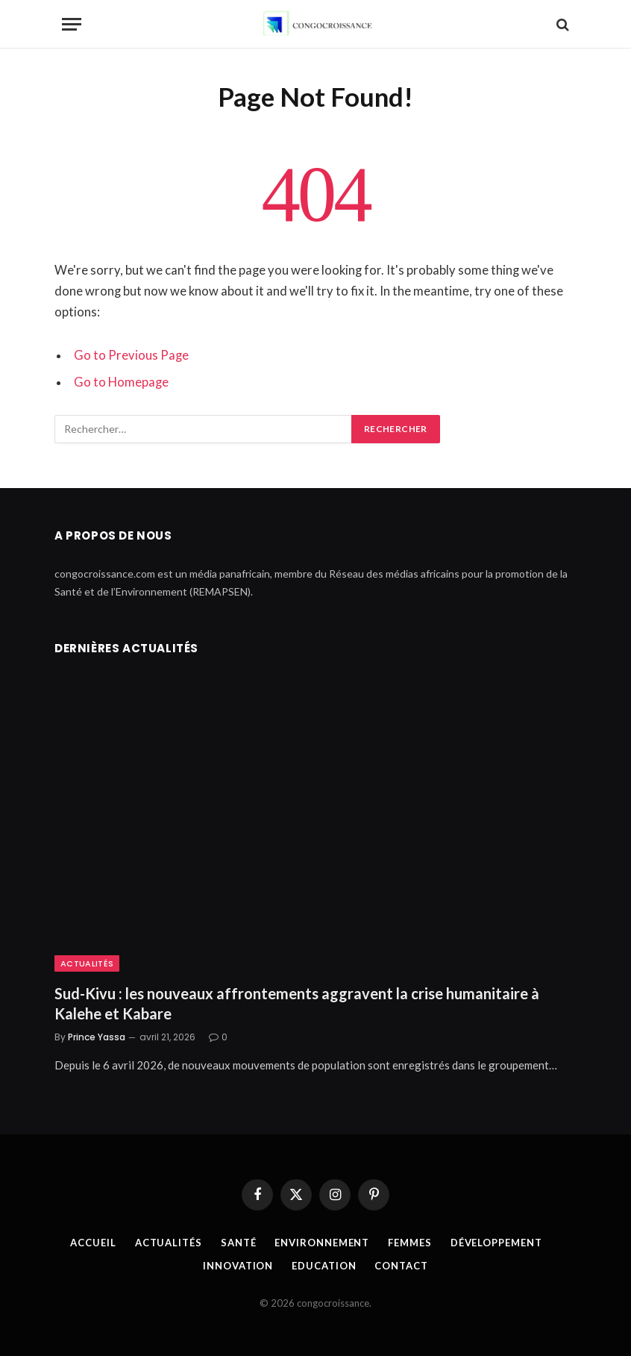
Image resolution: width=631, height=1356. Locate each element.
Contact (400, 1266)
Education (324, 1266)
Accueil (93, 1243)
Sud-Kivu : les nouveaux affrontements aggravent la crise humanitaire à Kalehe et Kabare (296, 1003)
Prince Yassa (96, 1037)
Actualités (86, 963)
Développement (496, 1243)
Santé (239, 1243)
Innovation (238, 1266)
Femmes (409, 1243)
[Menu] (71, 24)
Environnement (321, 1243)
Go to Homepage (121, 382)
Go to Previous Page (131, 355)
